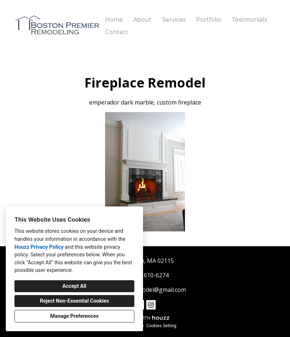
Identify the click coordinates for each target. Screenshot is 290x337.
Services (174, 19)
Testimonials (249, 19)
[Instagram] (151, 305)
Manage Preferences (74, 316)
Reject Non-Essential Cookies (74, 301)
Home (114, 19)
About (142, 19)
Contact (116, 32)
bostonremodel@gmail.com (149, 290)
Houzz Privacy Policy (39, 247)
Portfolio (208, 19)
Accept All (74, 286)
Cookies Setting (161, 325)
